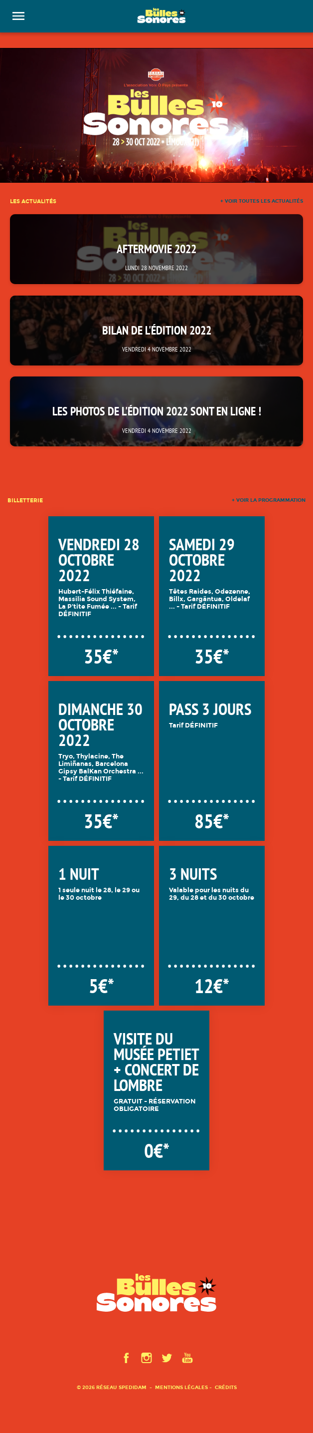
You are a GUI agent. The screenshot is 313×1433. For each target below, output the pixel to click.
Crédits (226, 1387)
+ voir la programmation (269, 500)
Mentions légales (181, 1387)
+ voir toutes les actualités (261, 201)
